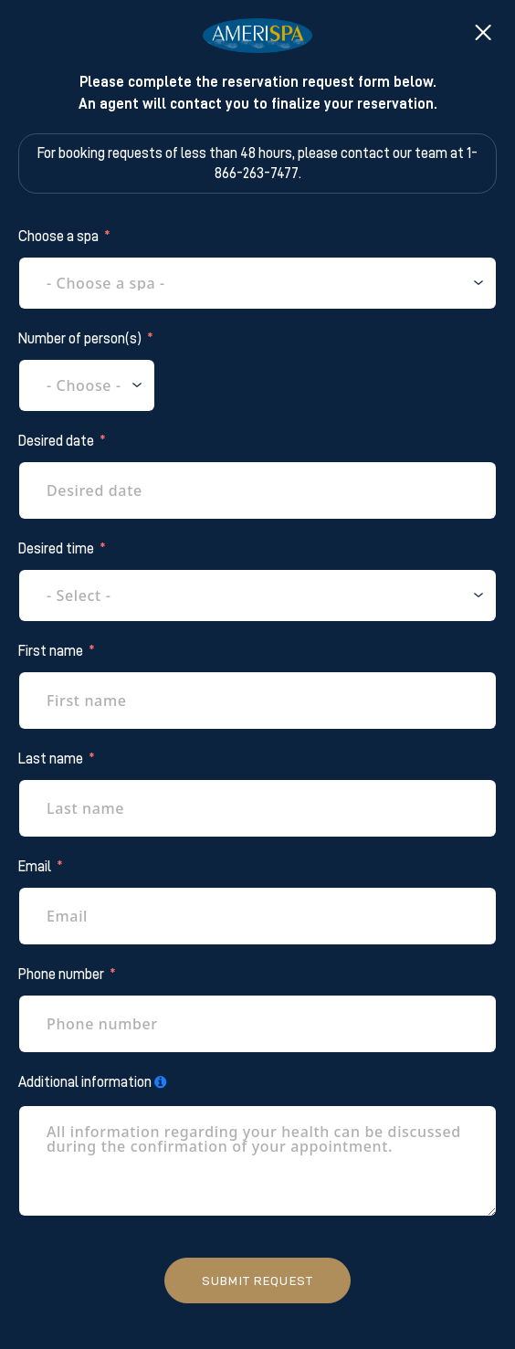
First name (50, 651)
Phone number (61, 974)
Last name (50, 759)
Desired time (56, 549)
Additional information (85, 1082)
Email (34, 866)
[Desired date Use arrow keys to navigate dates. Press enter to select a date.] (257, 490)
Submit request (257, 1280)
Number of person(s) (80, 339)
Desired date (56, 441)
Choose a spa (58, 236)
